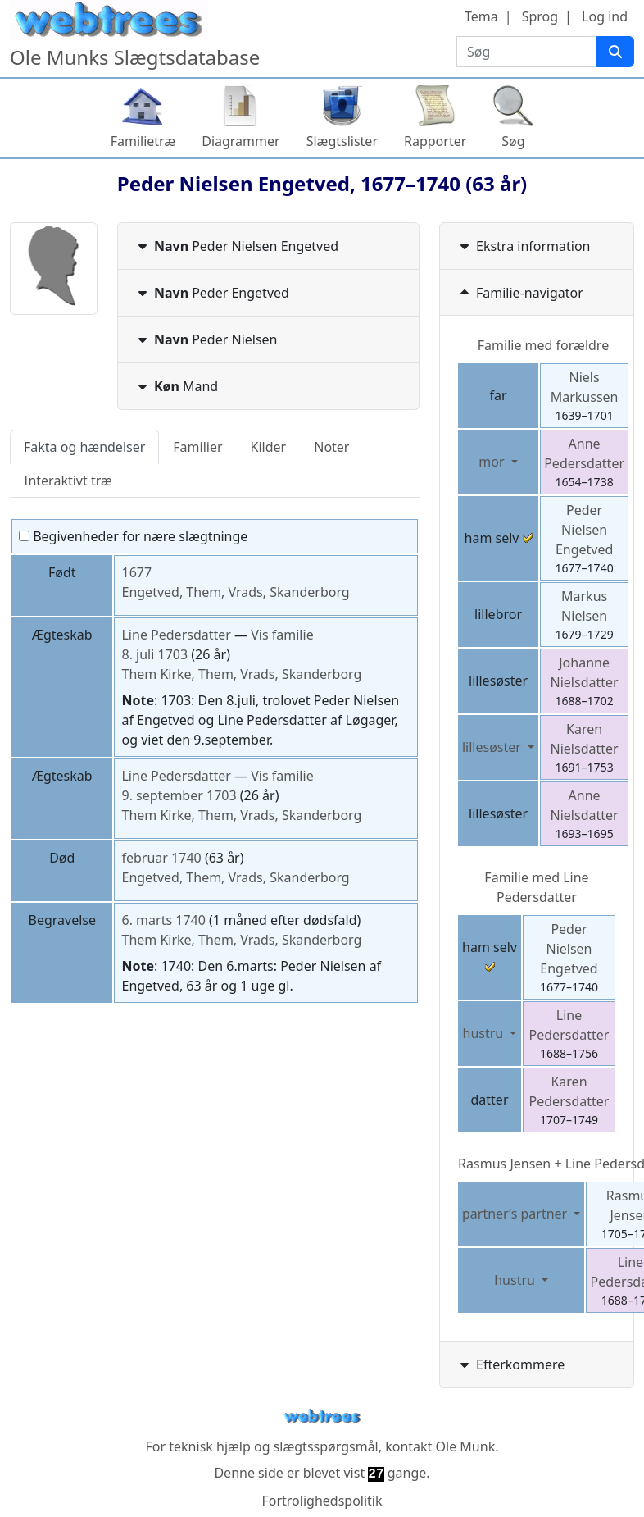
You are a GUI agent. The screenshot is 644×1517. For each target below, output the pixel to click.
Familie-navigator (519, 293)
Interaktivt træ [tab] (68, 481)
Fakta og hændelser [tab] (84, 447)
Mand (176, 386)
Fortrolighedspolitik (321, 1501)
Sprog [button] (540, 16)
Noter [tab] (331, 447)
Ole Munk (466, 1446)
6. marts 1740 (163, 920)
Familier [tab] (197, 447)
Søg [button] (512, 141)
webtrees (322, 1416)
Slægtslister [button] (342, 141)
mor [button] (492, 462)
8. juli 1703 (154, 654)
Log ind (605, 16)
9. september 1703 (178, 795)
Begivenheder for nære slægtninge (133, 536)
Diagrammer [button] (240, 141)
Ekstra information (523, 246)
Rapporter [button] (435, 141)
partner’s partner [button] (516, 1214)
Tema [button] (481, 16)
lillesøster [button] (493, 747)
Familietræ (143, 141)
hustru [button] (485, 1033)
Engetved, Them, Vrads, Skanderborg (235, 592)
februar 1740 (161, 858)
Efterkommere (510, 1364)
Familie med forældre (543, 345)
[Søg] (615, 51)
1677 (136, 572)
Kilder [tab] (269, 447)
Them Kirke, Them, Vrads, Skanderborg (241, 674)
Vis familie (282, 635)
